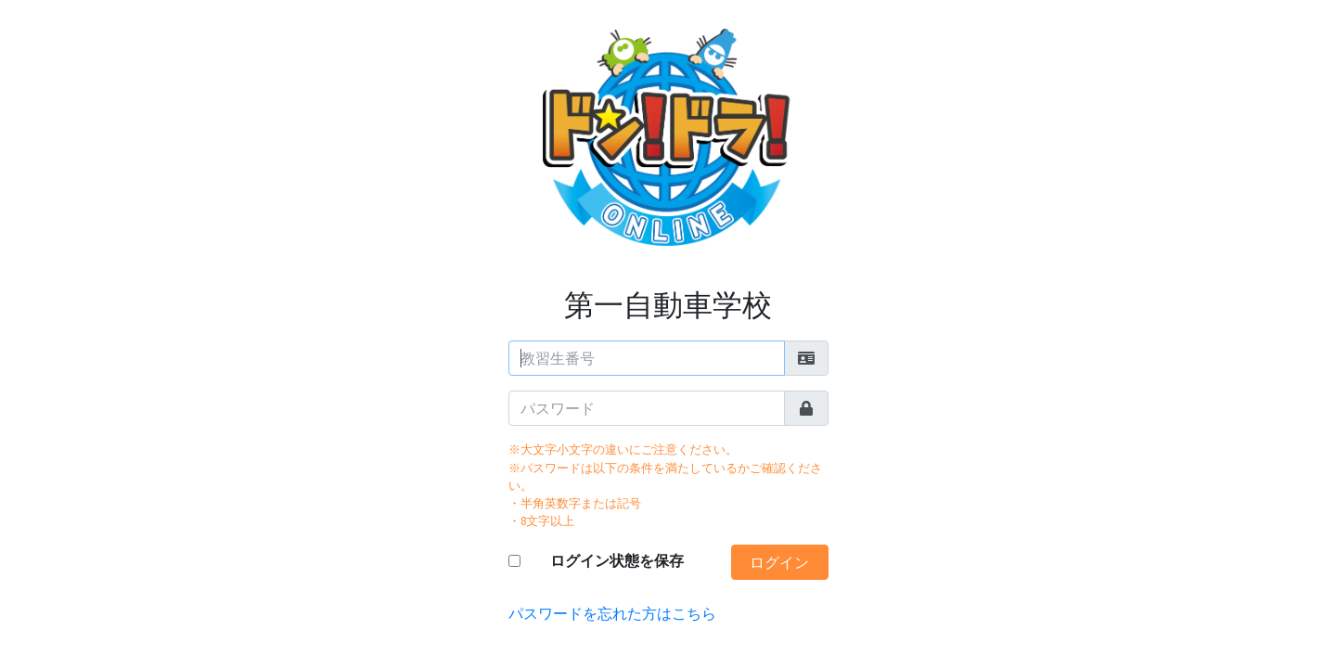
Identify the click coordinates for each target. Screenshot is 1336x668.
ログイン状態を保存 (617, 560)
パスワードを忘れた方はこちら (612, 613)
